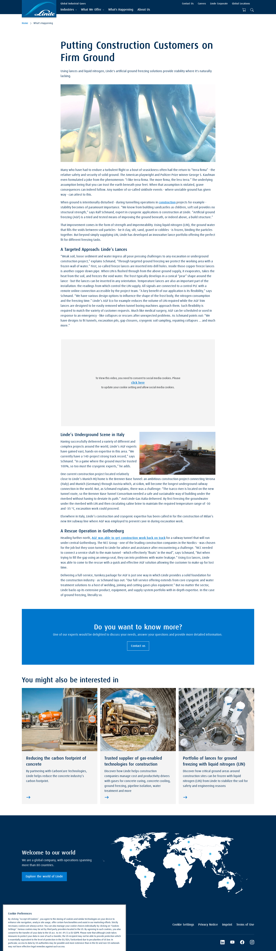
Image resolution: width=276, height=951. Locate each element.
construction (167, 202)
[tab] (69, 9)
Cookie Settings (183, 924)
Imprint (227, 924)
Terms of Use (245, 924)
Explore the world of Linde (44, 876)
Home (25, 23)
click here (138, 382)
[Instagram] (252, 942)
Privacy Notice (208, 924)
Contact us (138, 646)
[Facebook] (242, 942)
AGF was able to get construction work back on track (128, 538)
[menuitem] (120, 9)
